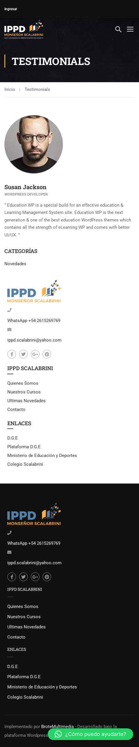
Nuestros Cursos (24, 392)
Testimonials (37, 89)
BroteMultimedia (57, 726)
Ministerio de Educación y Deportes (42, 455)
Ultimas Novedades (26, 400)
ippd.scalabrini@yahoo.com (34, 340)
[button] (90, 734)
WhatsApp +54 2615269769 (33, 320)
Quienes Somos (22, 383)
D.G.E (12, 438)
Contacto (16, 409)
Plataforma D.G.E (24, 446)
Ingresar (10, 9)
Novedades (15, 263)
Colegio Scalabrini (25, 464)
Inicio (9, 89)
